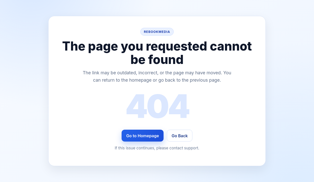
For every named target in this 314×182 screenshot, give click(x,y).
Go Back (180, 135)
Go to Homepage (142, 135)
